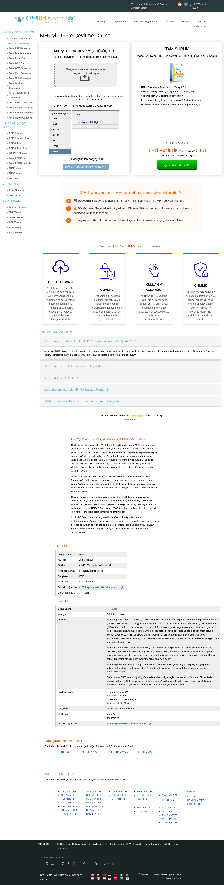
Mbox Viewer (16, 217)
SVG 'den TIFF (94, 798)
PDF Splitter (15, 143)
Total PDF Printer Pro (20, 163)
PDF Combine (16, 133)
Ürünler (170, 21)
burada (200, 319)
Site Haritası (46, 875)
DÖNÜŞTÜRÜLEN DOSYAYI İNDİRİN (86, 166)
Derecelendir (130, 419)
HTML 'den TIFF (69, 806)
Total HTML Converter (17, 43)
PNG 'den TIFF (69, 814)
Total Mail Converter (20, 78)
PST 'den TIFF (68, 791)
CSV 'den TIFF (94, 802)
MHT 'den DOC (145, 752)
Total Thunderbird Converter (19, 95)
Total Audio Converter (21, 112)
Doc (55, 124)
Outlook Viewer (17, 207)
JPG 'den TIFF (93, 791)
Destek (186, 21)
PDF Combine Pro (19, 138)
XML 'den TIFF (68, 802)
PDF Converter (62, 844)
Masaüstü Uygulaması (146, 21)
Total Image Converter (21, 107)
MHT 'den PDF (62, 752)
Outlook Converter (81, 844)
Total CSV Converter (20, 68)
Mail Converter (100, 844)
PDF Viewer (15, 227)
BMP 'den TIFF (94, 795)
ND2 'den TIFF (94, 810)
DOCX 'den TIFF (95, 806)
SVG (55, 146)
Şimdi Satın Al (177, 165)
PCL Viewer (15, 222)
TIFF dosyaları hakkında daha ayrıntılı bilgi (129, 723)
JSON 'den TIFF (69, 810)
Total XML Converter (20, 73)
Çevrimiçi (120, 21)
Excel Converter (153, 844)
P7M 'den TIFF (119, 795)
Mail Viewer (15, 212)
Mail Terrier (15, 195)
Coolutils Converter (20, 38)
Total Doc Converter (20, 53)
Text (55, 140)
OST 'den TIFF (68, 795)
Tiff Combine (16, 173)
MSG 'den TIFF (119, 791)
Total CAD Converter (20, 63)
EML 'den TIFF (94, 814)
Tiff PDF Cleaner (18, 153)
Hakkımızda (199, 26)
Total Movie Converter (21, 117)
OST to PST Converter (21, 102)
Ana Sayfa (101, 21)
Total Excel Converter (21, 58)
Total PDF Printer (18, 158)
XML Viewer (15, 232)
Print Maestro (16, 190)
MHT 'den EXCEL (118, 752)
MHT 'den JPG (89, 752)
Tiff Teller (14, 178)
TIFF (55, 151)
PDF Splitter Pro (18, 148)
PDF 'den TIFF (68, 798)
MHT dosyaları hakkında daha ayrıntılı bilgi (101, 587)
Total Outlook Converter (16, 85)
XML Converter (170, 844)
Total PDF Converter (20, 48)
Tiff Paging (15, 168)
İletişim (202, 21)
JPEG (56, 135)
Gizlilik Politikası (62, 875)
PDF (55, 118)
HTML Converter (134, 844)
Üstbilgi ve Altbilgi (87, 122)
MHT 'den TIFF (119, 798)
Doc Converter (116, 844)
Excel (56, 129)
